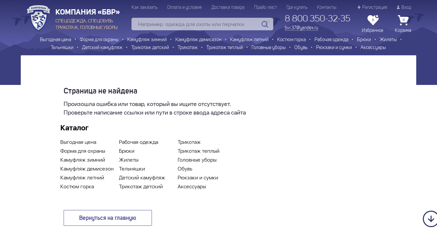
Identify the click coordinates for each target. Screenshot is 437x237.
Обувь (300, 47)
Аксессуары (373, 47)
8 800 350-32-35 (317, 19)
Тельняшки (62, 47)
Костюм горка (291, 40)
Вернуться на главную (107, 218)
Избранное (372, 24)
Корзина (403, 24)
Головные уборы (268, 47)
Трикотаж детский (150, 47)
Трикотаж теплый (224, 47)
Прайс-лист (265, 7)
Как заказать (144, 7)
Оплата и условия (184, 7)
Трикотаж (188, 47)
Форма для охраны (99, 40)
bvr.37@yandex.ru (301, 28)
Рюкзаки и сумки (334, 47)
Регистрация (372, 7)
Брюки (364, 40)
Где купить (296, 7)
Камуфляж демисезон (198, 40)
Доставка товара (228, 7)
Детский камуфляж (102, 47)
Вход (404, 7)
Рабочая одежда (331, 40)
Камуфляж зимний (147, 40)
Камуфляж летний (249, 40)
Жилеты (388, 40)
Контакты (326, 7)
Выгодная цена (55, 40)
